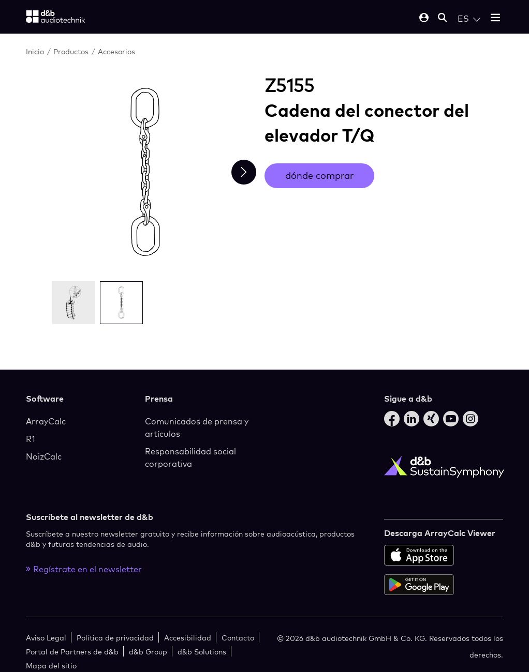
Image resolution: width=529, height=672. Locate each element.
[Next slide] (243, 172)
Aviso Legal (46, 638)
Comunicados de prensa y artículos (196, 427)
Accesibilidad (187, 638)
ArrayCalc (46, 421)
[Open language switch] (468, 18)
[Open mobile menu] (495, 18)
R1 (30, 439)
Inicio (35, 51)
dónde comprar (319, 175)
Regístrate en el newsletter (84, 569)
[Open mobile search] (442, 18)
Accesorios (116, 51)
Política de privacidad (115, 638)
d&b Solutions (202, 651)
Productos (71, 51)
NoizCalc (44, 456)
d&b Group (148, 651)
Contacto (238, 638)
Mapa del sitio (51, 665)
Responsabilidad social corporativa (190, 457)
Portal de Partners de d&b (72, 651)
